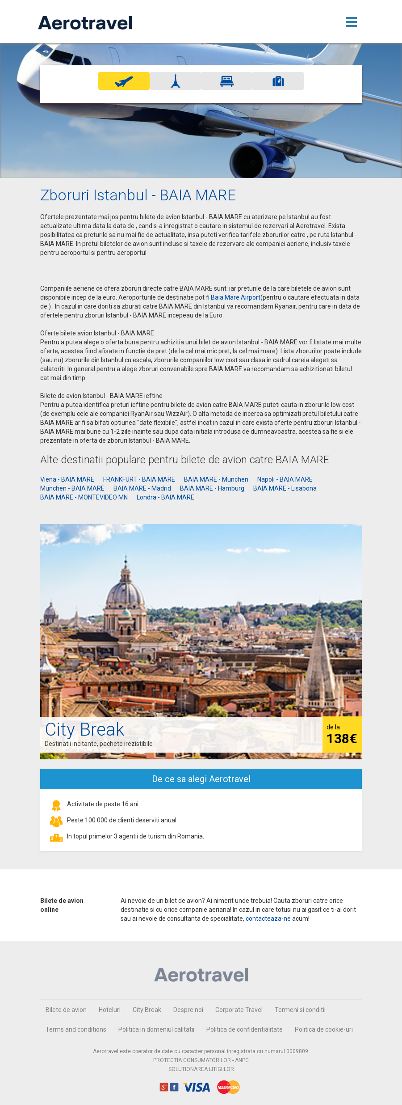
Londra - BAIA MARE (165, 497)
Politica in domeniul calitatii (156, 1029)
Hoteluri (110, 1009)
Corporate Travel (239, 1009)
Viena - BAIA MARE (67, 479)
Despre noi (188, 1009)
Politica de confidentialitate (244, 1029)
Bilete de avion (66, 1009)
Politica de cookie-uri (324, 1029)
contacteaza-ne (268, 918)
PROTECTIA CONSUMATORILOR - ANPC (201, 1060)
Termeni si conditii (300, 1009)
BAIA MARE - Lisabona (285, 488)
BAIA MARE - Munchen (216, 479)
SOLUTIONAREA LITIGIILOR (201, 1069)
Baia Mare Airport (235, 297)
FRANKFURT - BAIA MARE (139, 479)
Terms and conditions (76, 1029)
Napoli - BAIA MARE (285, 479)
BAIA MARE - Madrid (142, 488)
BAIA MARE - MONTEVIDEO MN (84, 497)
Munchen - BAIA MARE (72, 488)
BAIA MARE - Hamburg (212, 488)
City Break (147, 1009)
